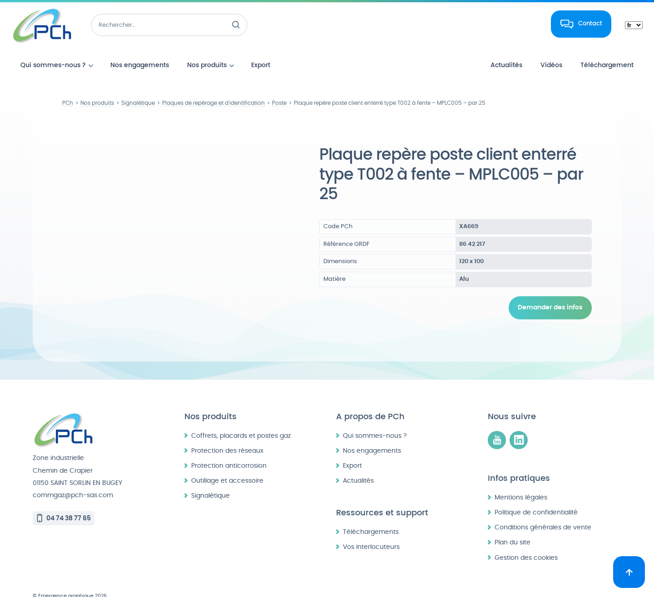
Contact (590, 23)
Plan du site (512, 525)
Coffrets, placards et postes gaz (241, 418)
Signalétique (210, 478)
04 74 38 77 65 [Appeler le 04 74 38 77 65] (68, 501)
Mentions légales (521, 480)
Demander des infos (550, 307)
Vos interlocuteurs (371, 529)
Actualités (358, 463)
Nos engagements (372, 433)
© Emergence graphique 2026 (70, 578)
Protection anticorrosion (229, 448)
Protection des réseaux (227, 433)
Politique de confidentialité (536, 495)
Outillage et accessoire (227, 463)
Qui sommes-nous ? (374, 418)
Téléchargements (371, 514)
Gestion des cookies (526, 540)
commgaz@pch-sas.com (73, 478)
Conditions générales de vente (543, 510)
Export (352, 448)
